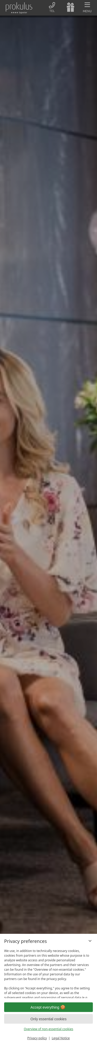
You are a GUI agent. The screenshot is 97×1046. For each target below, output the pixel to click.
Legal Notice (61, 1038)
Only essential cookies (48, 1019)
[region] (48, 972)
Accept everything (48, 1007)
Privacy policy (37, 1038)
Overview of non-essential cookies (48, 1029)
